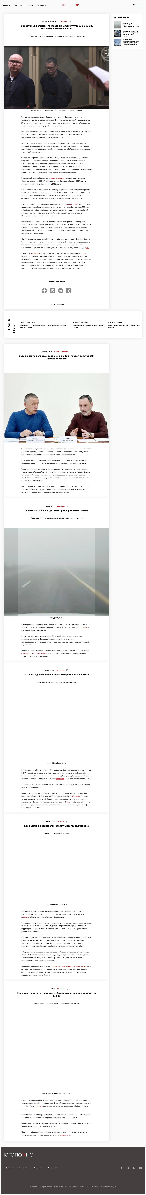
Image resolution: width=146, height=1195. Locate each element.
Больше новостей (56, 305)
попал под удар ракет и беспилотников (69, 966)
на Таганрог (76, 796)
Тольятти (70, 802)
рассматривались (58, 178)
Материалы (41, 5)
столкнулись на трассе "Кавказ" (34, 654)
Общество (61, 506)
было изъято (36, 254)
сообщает (60, 779)
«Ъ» (87, 248)
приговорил (73, 204)
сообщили (83, 627)
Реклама (6, 5)
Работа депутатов (61, 351)
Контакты (17, 5)
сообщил (25, 917)
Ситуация (63, 21)
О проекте (29, 5)
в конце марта (64, 1135)
